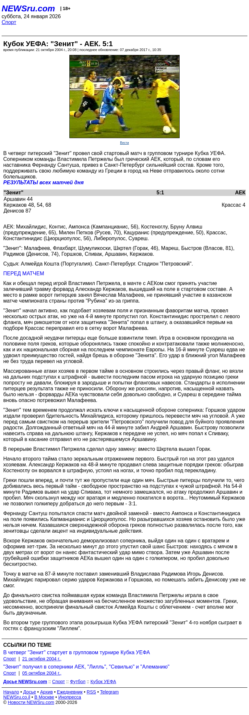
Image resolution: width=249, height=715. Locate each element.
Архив (46, 692)
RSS (91, 692)
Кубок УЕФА (103, 681)
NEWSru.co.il (16, 697)
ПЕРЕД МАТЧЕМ (23, 273)
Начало (11, 692)
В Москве (44, 697)
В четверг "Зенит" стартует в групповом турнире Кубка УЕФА (76, 652)
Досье (29, 692)
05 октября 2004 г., (42, 673)
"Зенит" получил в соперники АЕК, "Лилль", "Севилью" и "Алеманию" (86, 667)
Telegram (109, 692)
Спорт (9, 22)
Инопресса (69, 697)
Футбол (78, 681)
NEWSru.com (28, 8)
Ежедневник (70, 692)
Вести (124, 143)
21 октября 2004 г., (42, 658)
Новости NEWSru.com (31, 702)
